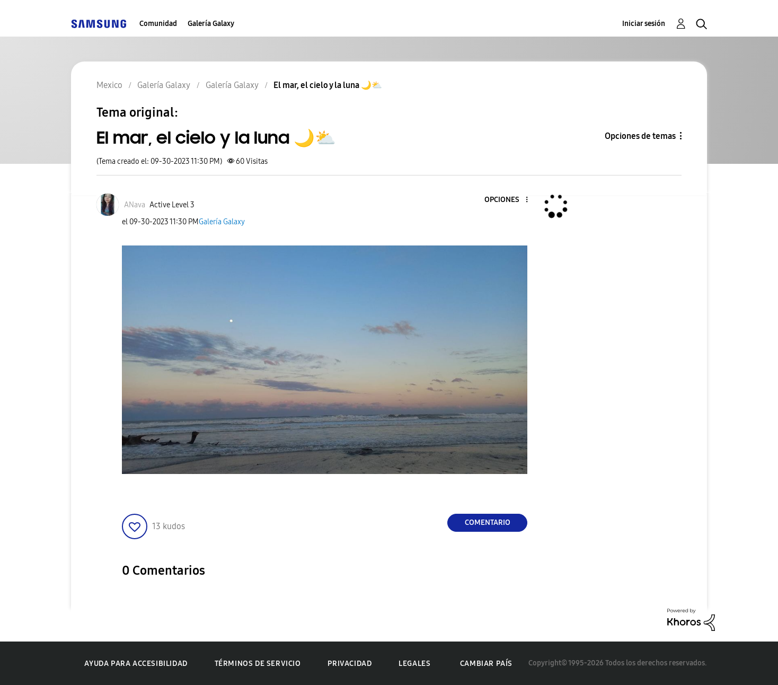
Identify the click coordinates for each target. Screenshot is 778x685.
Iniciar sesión (643, 23)
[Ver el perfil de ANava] (134, 204)
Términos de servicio (258, 663)
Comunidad (158, 23)
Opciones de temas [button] (640, 136)
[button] (509, 200)
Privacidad (350, 663)
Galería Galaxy (211, 23)
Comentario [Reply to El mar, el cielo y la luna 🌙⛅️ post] (487, 522)
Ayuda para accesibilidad (135, 663)
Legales (414, 663)
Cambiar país (486, 663)
